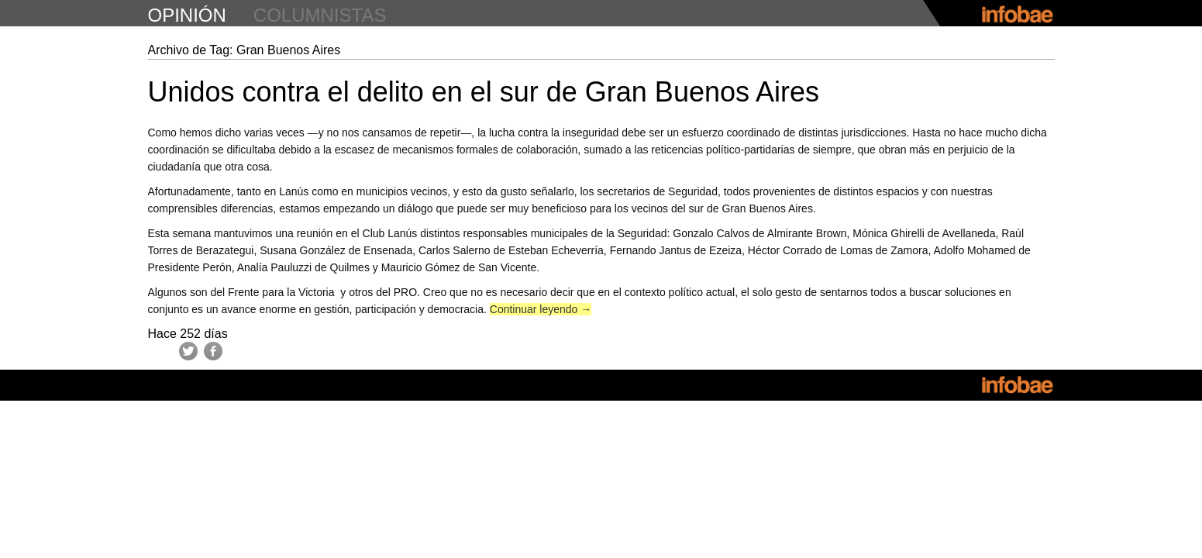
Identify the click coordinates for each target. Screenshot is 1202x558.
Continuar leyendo (541, 309)
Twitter (188, 351)
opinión (187, 15)
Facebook (213, 351)
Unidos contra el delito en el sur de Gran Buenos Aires (484, 92)
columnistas (320, 15)
